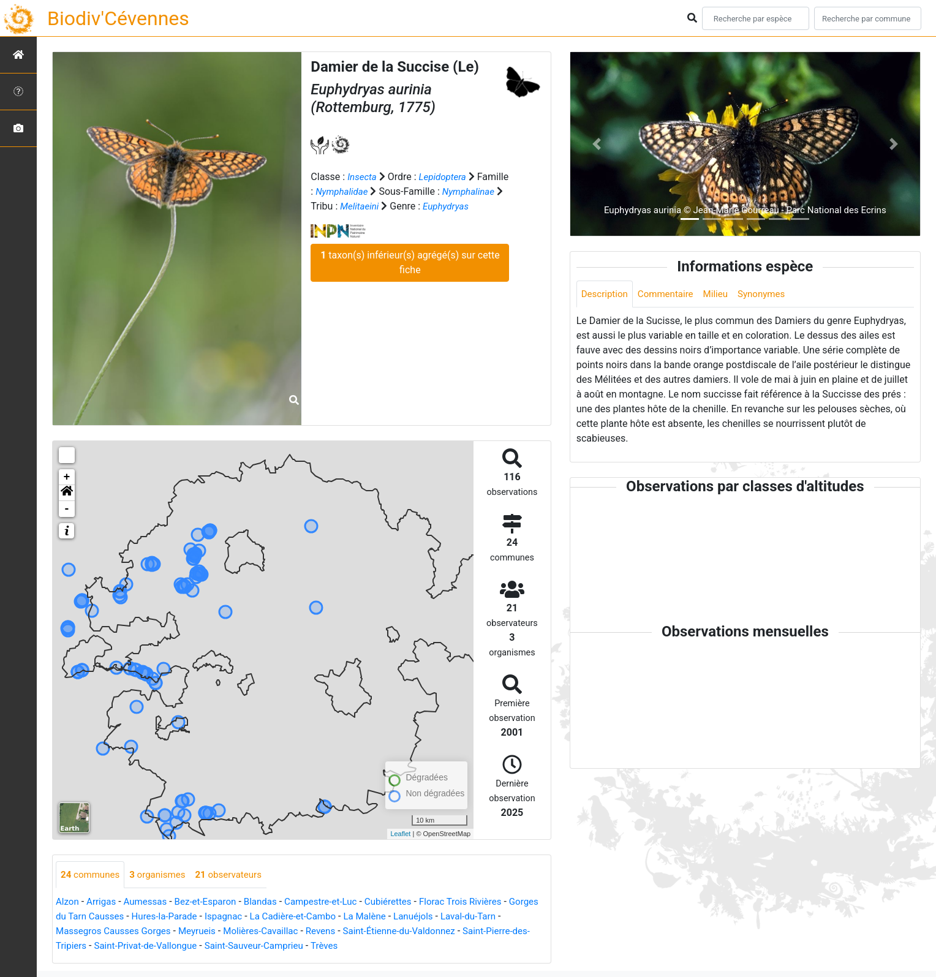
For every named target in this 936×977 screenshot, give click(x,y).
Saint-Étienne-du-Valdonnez (445, 932)
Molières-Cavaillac (299, 932)
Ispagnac (267, 917)
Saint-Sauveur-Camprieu (312, 946)
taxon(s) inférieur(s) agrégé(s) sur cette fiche (409, 276)
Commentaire (670, 294)
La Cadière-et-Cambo (339, 917)
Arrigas (103, 902)
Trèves (386, 946)
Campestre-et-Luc (335, 902)
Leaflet (400, 833)
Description (606, 294)
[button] (67, 493)
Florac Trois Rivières (482, 902)
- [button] (67, 509)
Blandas (271, 902)
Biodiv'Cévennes (118, 18)
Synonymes (770, 294)
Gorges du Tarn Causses (109, 917)
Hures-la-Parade (205, 917)
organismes (162, 875)
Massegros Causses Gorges (144, 932)
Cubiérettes (406, 902)
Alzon (68, 902)
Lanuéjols (467, 917)
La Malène (416, 917)
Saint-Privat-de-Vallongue (197, 946)
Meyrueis (232, 932)
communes (92, 875)
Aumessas (150, 902)
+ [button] (67, 477)
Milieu (722, 294)
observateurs (237, 875)
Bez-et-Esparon (213, 902)
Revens (362, 932)
